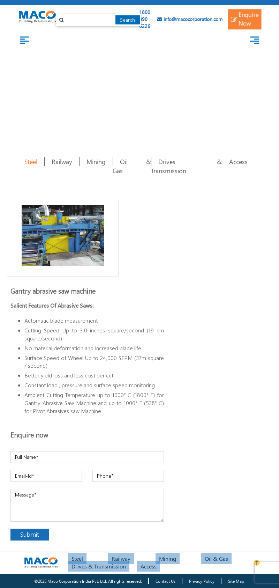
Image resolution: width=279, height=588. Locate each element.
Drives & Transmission (186, 166)
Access (238, 161)
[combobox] (98, 20)
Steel (30, 161)
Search (127, 19)
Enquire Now (244, 18)
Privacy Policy (201, 581)
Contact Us (165, 581)
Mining (96, 161)
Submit (29, 534)
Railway (62, 161)
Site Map (236, 581)
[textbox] (98, 20)
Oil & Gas (216, 558)
